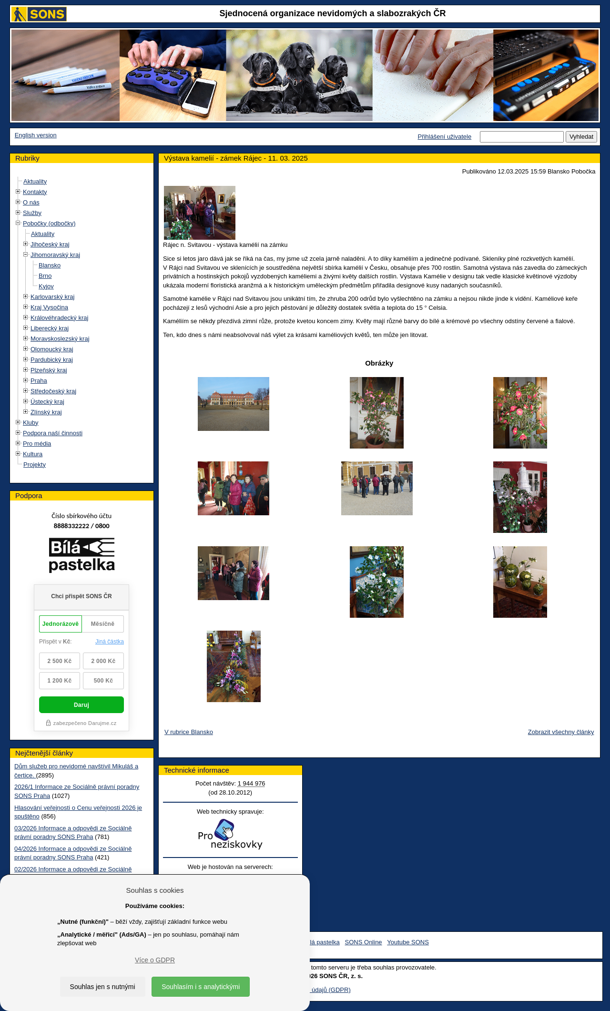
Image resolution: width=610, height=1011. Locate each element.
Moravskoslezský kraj (60, 338)
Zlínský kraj (46, 412)
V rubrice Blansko (188, 731)
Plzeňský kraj (48, 370)
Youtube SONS (408, 942)
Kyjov (46, 286)
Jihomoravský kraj (55, 254)
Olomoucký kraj (51, 349)
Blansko (50, 265)
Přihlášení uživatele (444, 136)
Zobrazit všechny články (561, 731)
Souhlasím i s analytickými (201, 987)
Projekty (34, 464)
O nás (31, 202)
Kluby (31, 422)
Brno (45, 275)
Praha (38, 380)
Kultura (32, 454)
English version (36, 135)
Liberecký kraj (49, 328)
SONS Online (363, 942)
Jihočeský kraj (50, 244)
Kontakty (35, 191)
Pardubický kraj (51, 359)
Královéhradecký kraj (59, 317)
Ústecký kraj (47, 401)
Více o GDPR (155, 960)
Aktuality (35, 181)
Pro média (37, 443)
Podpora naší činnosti (52, 433)
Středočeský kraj (53, 391)
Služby (32, 212)
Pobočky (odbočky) (49, 223)
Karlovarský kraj (52, 296)
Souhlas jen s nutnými (102, 987)
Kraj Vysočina (49, 307)
